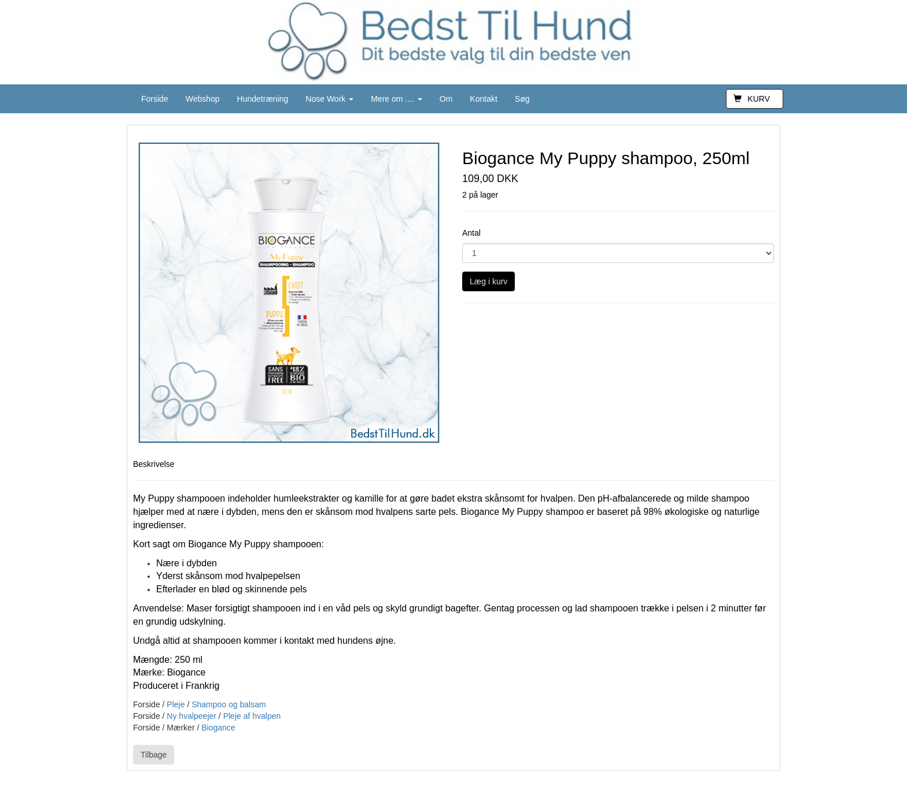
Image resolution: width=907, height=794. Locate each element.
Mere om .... (396, 98)
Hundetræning (263, 98)
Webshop (203, 98)
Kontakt (483, 98)
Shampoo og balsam (228, 704)
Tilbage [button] (154, 754)
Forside (154, 98)
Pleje (176, 704)
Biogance (218, 727)
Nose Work (329, 98)
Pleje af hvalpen (252, 716)
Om (446, 98)
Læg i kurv (488, 281)
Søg (522, 98)
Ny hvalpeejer (191, 716)
